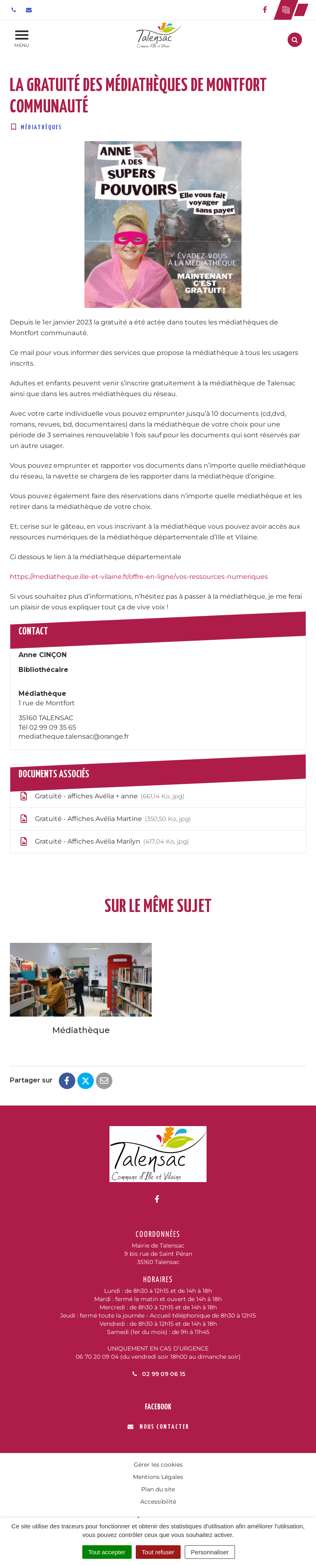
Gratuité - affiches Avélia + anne (101, 796)
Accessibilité (158, 1501)
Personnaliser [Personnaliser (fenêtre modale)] (210, 1552)
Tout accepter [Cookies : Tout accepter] (106, 1552)
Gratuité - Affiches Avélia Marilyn (104, 841)
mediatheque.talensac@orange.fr (74, 736)
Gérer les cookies (158, 1464)
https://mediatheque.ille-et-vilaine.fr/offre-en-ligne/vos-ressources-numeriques (139, 577)
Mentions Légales (158, 1477)
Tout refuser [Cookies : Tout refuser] (158, 1552)
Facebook (158, 1407)
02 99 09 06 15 (158, 1374)
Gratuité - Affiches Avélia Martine (105, 818)
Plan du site (158, 1489)
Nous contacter (158, 1427)
